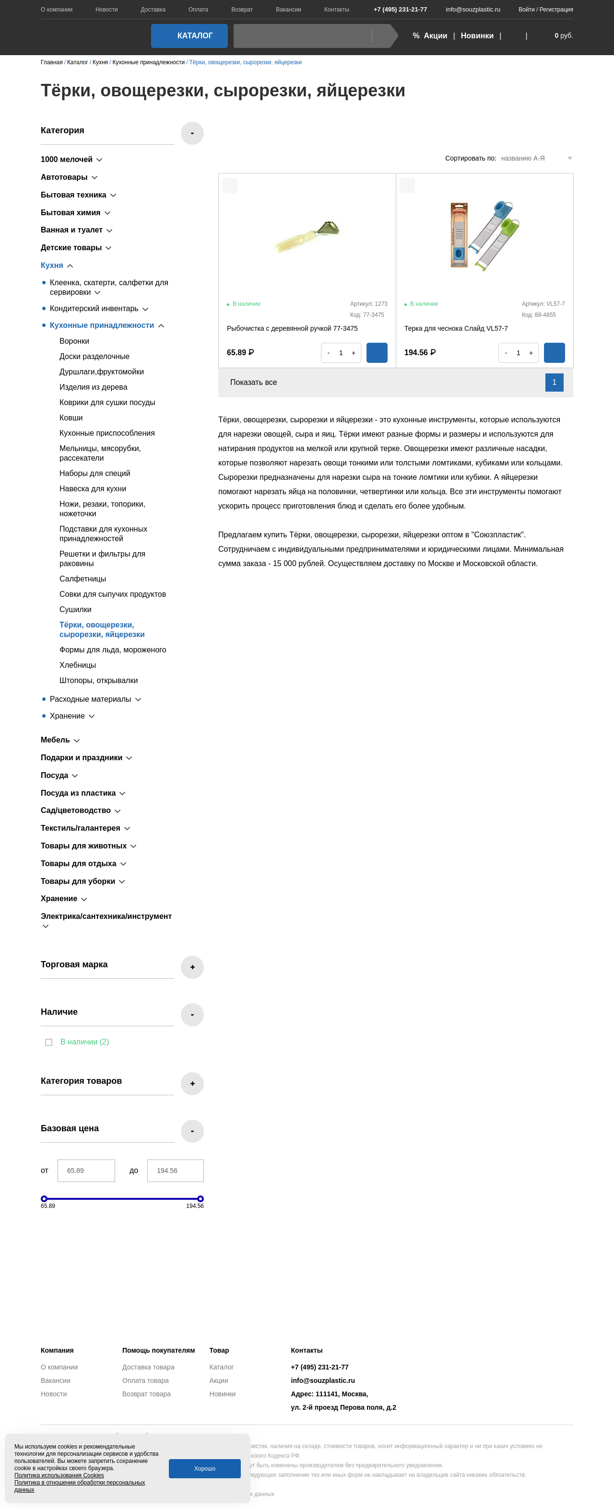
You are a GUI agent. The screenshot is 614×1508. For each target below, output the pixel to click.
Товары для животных (84, 846)
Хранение (67, 716)
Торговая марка (74, 964)
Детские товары (71, 248)
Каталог (186, 36)
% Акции (430, 36)
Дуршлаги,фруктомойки (101, 372)
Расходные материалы (90, 699)
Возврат (242, 9)
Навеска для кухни (92, 489)
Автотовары (64, 177)
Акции (219, 1380)
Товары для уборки (78, 881)
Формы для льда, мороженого (112, 650)
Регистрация (556, 9)
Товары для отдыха (79, 863)
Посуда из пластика (78, 793)
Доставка (153, 9)
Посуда (55, 775)
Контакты (336, 9)
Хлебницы (77, 665)
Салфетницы (82, 579)
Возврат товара (146, 1394)
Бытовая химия (71, 213)
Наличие (59, 1012)
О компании (56, 9)
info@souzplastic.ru (468, 9)
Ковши (71, 418)
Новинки (477, 36)
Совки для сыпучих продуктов (112, 594)
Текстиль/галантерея (80, 828)
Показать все (259, 382)
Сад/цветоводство (76, 810)
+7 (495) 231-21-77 (395, 9)
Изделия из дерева (93, 387)
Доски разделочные (94, 356)
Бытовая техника (73, 195)
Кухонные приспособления (107, 433)
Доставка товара (148, 1367)
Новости (106, 9)
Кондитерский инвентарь (94, 308)
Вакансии (288, 9)
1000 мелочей (67, 159)
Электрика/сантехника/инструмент (106, 916)
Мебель (55, 740)
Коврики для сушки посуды (107, 402)
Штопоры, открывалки (98, 680)
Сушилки (75, 609)
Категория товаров (81, 1081)
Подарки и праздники (81, 758)
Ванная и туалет (72, 230)
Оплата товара (145, 1380)
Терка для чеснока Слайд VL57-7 (456, 328)
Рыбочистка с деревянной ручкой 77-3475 (292, 328)
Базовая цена (70, 1128)
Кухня (52, 265)
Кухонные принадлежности (102, 325)
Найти (382, 35)
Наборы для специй (94, 473)
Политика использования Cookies (59, 1475)
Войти (527, 9)
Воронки (74, 341)
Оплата (198, 9)
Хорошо (204, 1468)
